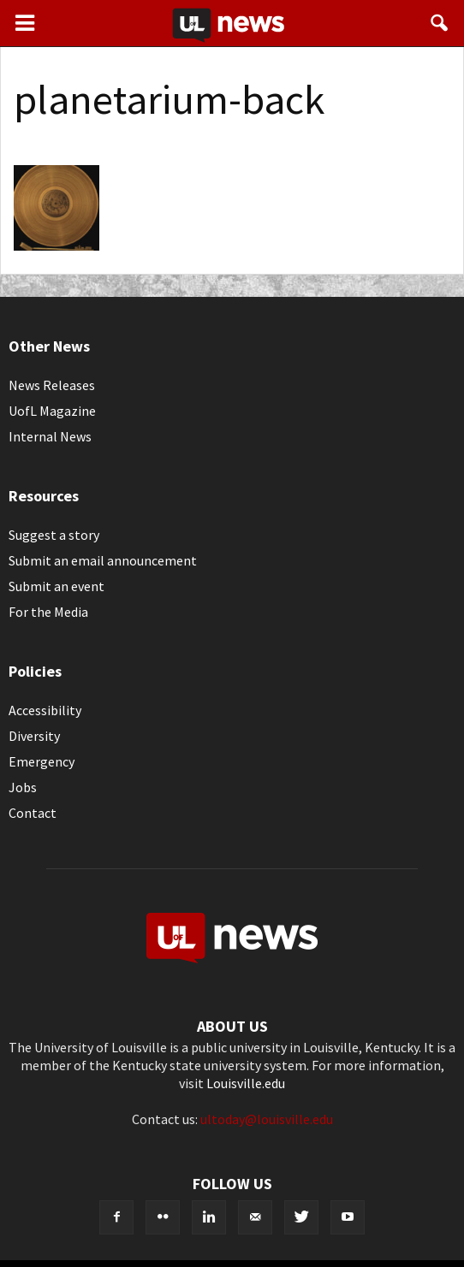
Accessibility (45, 710)
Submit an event (56, 586)
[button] (440, 23)
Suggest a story (54, 534)
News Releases (52, 385)
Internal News (50, 436)
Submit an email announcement (103, 560)
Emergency (41, 761)
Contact (33, 812)
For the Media (48, 611)
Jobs (23, 787)
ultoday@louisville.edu (266, 1119)
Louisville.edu (245, 1083)
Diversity (34, 735)
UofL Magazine (52, 410)
